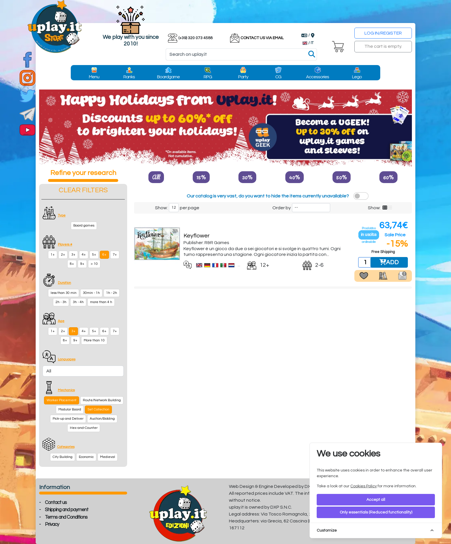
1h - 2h (111, 293)
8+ (72, 264)
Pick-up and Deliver (68, 419)
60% (388, 177)
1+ (53, 254)
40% (294, 177)
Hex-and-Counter (84, 428)
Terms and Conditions (66, 517)
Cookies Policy (363, 486)
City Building (62, 457)
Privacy (52, 524)
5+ (94, 254)
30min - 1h (91, 293)
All (156, 177)
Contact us (56, 502)
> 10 (94, 264)
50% (341, 177)
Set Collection (98, 409)
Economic (86, 457)
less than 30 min (64, 293)
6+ (104, 254)
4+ (84, 254)
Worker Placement (62, 400)
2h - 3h (61, 302)
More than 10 (94, 340)
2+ (63, 254)
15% (201, 177)
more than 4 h (101, 302)
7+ (115, 254)
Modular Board (69, 409)
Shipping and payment (66, 509)
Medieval (107, 457)
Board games (83, 225)
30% (247, 177)
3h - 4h (78, 302)
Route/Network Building (102, 400)
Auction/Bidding (102, 419)
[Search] (241, 54)
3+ (73, 254)
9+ (82, 264)
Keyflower (197, 236)
